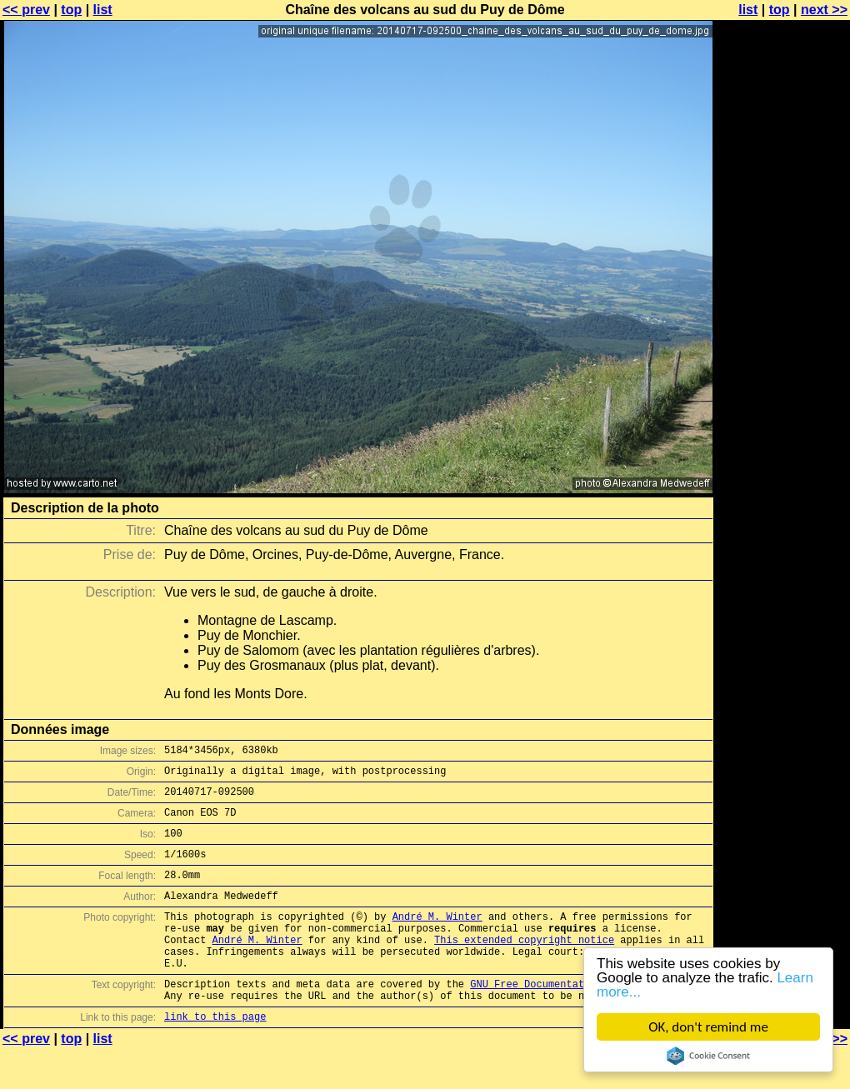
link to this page (215, 1056)
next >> (824, 9)
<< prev (26, 9)
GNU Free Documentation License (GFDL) (581, 1019)
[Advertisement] (782, 412)
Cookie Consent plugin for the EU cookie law (708, 1056)
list (102, 9)
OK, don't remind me (708, 1027)
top (71, 9)
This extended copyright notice (524, 967)
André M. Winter (437, 939)
